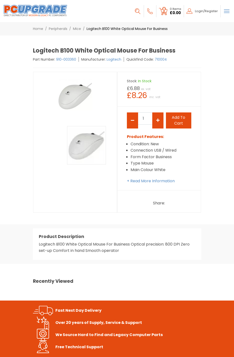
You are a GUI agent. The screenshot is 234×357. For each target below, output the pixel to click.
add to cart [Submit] (178, 120)
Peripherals (58, 28)
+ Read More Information (151, 181)
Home (38, 28)
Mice (77, 28)
